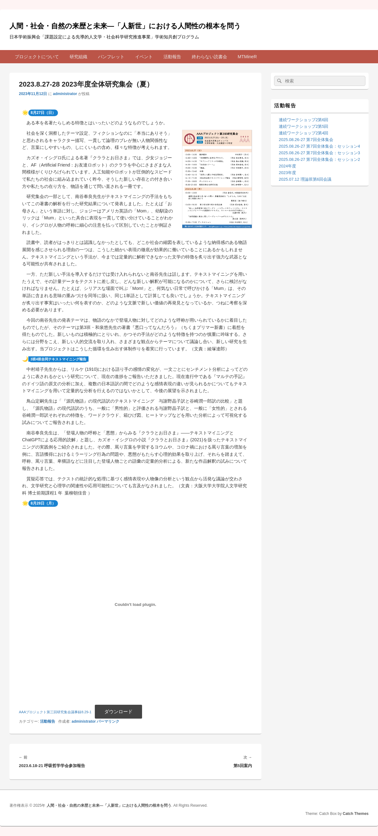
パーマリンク (108, 721)
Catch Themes (356, 813)
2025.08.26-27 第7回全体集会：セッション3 (319, 152)
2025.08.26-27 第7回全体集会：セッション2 (319, 159)
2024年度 (287, 166)
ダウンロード (118, 711)
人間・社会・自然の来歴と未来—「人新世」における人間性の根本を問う (125, 26)
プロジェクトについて (37, 56)
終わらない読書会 (209, 56)
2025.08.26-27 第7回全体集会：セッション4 (319, 146)
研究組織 (78, 56)
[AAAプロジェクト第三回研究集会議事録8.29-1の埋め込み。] (135, 604)
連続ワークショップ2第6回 (303, 119)
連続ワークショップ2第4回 (303, 133)
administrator (65, 94)
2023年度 (287, 172)
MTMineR (247, 56)
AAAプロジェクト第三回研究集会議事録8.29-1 (55, 712)
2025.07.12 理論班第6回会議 (305, 179)
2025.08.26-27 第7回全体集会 (306, 139)
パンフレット (111, 56)
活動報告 (172, 56)
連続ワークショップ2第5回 (303, 126)
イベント (144, 56)
